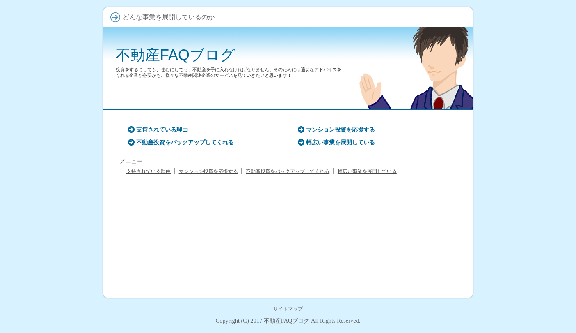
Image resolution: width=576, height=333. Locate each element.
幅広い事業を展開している (340, 142)
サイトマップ (288, 309)
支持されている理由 (162, 129)
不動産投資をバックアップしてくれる (185, 142)
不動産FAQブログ (175, 54)
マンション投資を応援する (340, 129)
